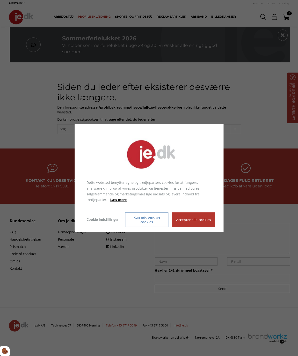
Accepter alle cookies (193, 219)
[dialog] (149, 178)
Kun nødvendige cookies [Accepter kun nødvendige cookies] (146, 219)
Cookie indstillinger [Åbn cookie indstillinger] (103, 219)
